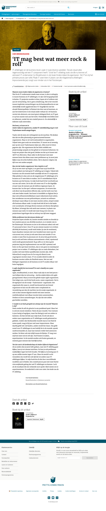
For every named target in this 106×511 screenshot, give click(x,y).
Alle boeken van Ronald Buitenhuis (36, 384)
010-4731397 (100, 14)
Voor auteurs (6, 468)
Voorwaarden (6, 458)
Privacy (52, 491)
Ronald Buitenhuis (19, 86)
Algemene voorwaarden (32, 491)
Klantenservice (7, 447)
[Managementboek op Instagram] (57, 497)
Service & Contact (84, 491)
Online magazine (9, 18)
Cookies (60, 491)
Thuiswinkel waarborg (16, 491)
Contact (4, 454)
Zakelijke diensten (34, 451)
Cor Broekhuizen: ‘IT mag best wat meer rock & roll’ (41, 18)
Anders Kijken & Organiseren (74, 115)
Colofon (44, 491)
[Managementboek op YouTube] (53, 497)
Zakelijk (31, 447)
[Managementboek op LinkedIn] (49, 497)
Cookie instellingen (70, 491)
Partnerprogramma (7, 475)
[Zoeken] (46, 7)
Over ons (4, 451)
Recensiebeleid (6, 471)
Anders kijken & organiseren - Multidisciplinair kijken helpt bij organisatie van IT (79, 163)
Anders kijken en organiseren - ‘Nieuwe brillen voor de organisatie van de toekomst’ (80, 135)
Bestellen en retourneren (9, 461)
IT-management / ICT (21, 18)
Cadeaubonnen (33, 458)
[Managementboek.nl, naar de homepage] (9, 9)
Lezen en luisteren (7, 465)
